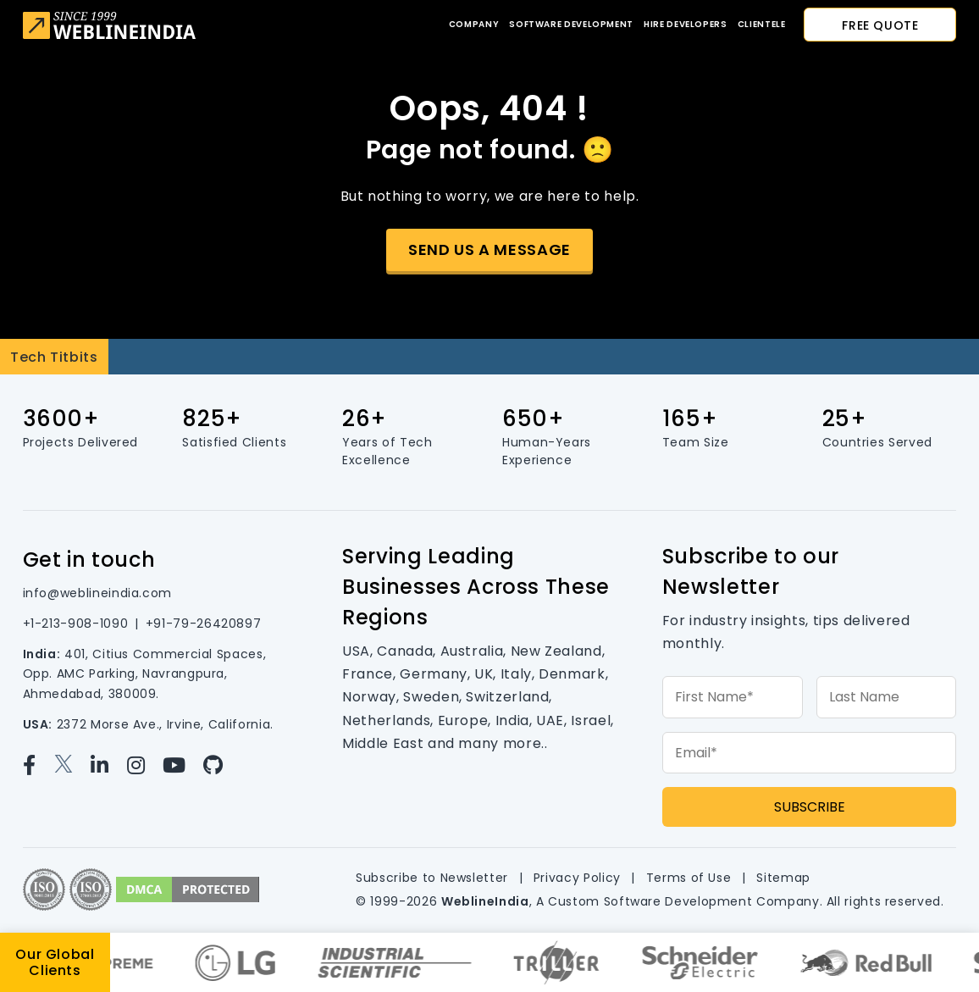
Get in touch (89, 560)
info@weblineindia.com (97, 593)
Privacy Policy (577, 877)
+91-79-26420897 (204, 623)
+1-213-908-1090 (76, 623)
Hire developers (685, 24)
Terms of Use (689, 877)
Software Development (571, 24)
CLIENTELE (762, 24)
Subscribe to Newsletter (432, 877)
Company (474, 24)
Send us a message (489, 249)
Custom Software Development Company (683, 901)
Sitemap (783, 877)
